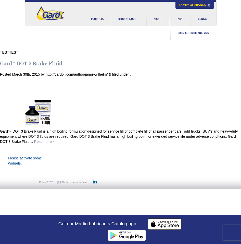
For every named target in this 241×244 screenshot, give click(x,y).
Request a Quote (128, 19)
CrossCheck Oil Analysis (193, 33)
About (158, 19)
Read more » (44, 142)
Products (97, 19)
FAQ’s (179, 19)
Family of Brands (194, 5)
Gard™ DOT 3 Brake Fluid (31, 63)
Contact (203, 19)
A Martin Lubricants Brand (72, 182)
